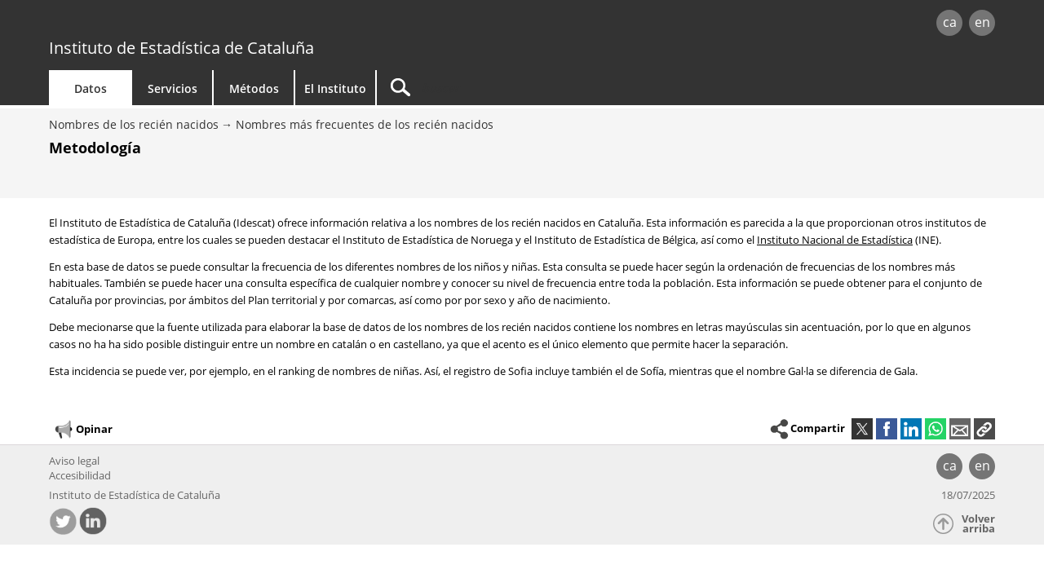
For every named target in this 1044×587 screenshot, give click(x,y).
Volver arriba (978, 524)
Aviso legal (74, 460)
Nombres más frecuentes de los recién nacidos (364, 124)
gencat (238, 24)
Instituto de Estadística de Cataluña (181, 48)
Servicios (172, 88)
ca (950, 22)
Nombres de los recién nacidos (134, 124)
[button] (984, 428)
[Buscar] (515, 87)
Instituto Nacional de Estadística (835, 239)
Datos (90, 88)
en (982, 22)
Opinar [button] (83, 429)
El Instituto (335, 88)
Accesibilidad (80, 475)
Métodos (254, 88)
